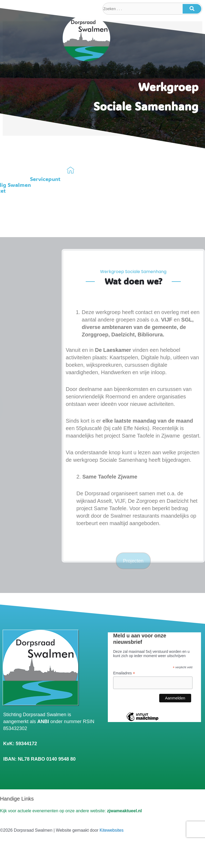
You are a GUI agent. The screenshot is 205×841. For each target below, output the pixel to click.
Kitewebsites (112, 830)
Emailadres (124, 673)
